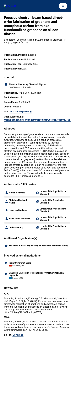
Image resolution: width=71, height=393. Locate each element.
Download (18, 334)
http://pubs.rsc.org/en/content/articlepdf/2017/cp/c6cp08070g (37, 119)
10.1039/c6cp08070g (20, 111)
